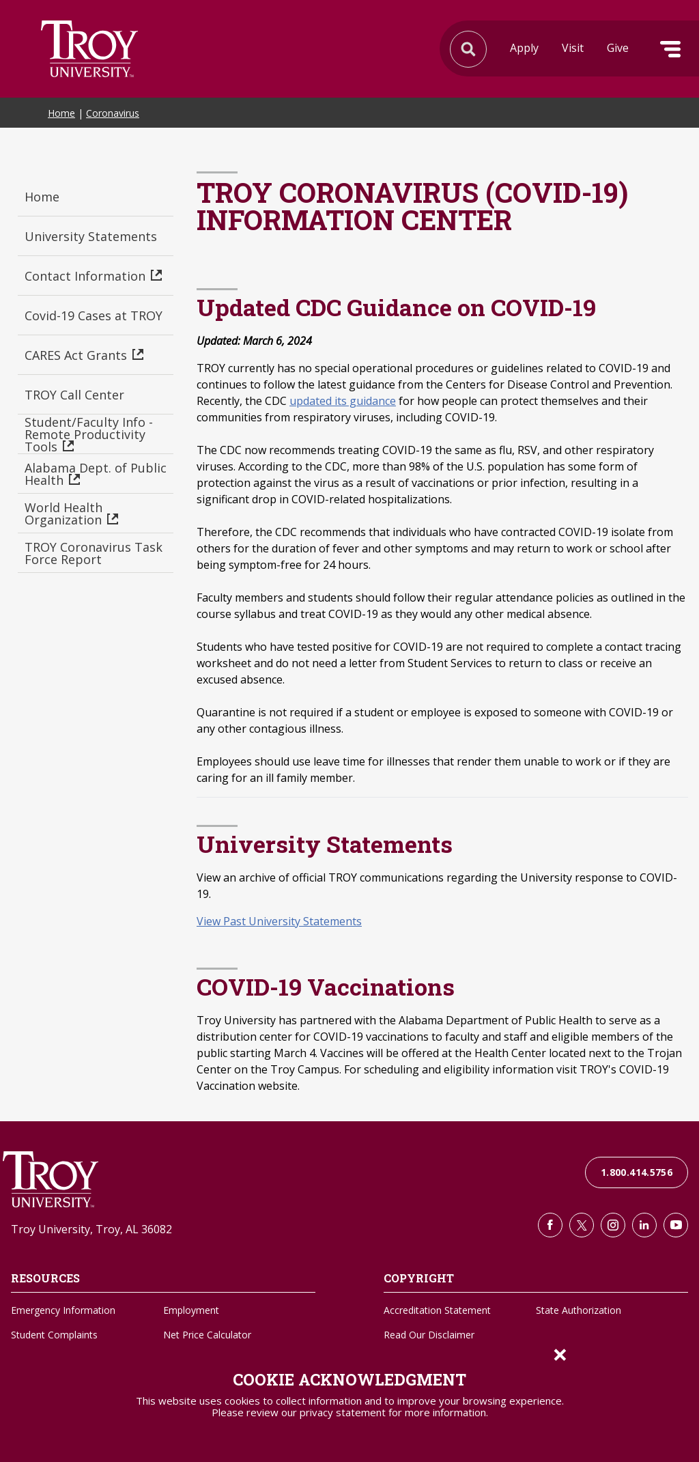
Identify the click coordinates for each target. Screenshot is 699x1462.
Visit (573, 47)
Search (89, 48)
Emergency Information (63, 1310)
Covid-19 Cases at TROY (93, 315)
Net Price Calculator (207, 1334)
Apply (524, 47)
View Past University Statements (279, 921)
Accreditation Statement (437, 1310)
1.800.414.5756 (636, 1172)
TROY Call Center (74, 394)
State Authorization (578, 1310)
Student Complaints (54, 1334)
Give (618, 47)
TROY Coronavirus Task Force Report (93, 553)
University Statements (91, 236)
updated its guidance (342, 400)
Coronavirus (112, 113)
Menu (670, 49)
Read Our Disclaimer (429, 1334)
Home (61, 113)
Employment (191, 1310)
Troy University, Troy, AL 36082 (91, 1229)
